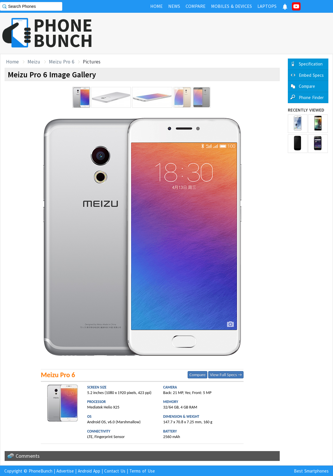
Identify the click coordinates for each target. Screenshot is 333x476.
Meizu (34, 62)
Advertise (65, 471)
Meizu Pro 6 (61, 62)
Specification (311, 64)
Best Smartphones (311, 471)
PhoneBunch (40, 471)
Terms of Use (142, 471)
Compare (197, 374)
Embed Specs (311, 75)
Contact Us (114, 471)
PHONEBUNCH (63, 32)
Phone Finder (311, 97)
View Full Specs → (226, 374)
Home (12, 62)
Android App (89, 471)
